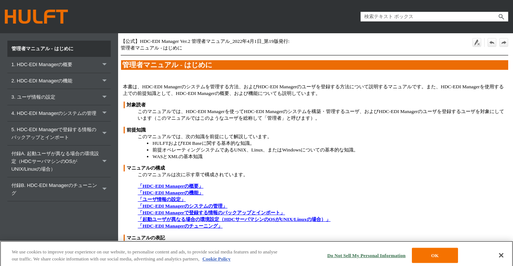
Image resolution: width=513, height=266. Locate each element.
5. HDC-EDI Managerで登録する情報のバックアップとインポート (61, 133)
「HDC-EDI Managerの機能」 (170, 192)
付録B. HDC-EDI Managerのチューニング (61, 189)
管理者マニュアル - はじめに (43, 48)
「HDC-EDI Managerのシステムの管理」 (182, 206)
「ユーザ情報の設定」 (162, 199)
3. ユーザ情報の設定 (61, 97)
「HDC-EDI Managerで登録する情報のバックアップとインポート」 (211, 212)
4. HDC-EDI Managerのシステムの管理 (61, 113)
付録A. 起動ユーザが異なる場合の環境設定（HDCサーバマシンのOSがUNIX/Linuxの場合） (61, 161)
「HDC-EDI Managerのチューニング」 (180, 226)
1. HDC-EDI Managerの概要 (61, 65)
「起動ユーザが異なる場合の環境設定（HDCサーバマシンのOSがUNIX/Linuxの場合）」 (234, 219)
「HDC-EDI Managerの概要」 (170, 186)
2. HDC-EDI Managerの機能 (61, 81)
